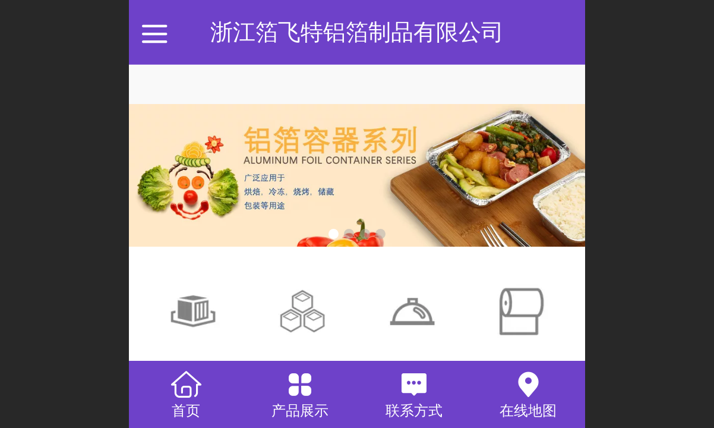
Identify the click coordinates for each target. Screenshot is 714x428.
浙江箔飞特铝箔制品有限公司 (357, 32)
